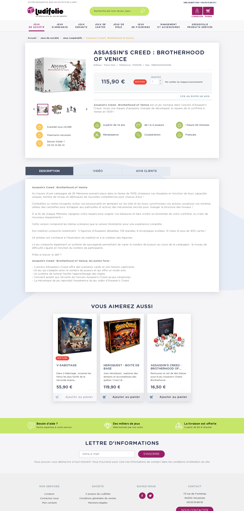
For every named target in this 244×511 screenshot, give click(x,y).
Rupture (140, 82)
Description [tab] (49, 171)
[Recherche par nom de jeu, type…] (119, 11)
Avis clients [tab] (146, 171)
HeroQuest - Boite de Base (121, 367)
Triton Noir (109, 65)
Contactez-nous (49, 498)
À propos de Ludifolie (97, 494)
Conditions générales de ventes (97, 498)
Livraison (49, 494)
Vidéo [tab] (98, 171)
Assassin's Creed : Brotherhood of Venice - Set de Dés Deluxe (166, 367)
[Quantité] (156, 82)
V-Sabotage (66, 365)
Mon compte (49, 503)
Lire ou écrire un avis (194, 96)
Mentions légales (97, 503)
